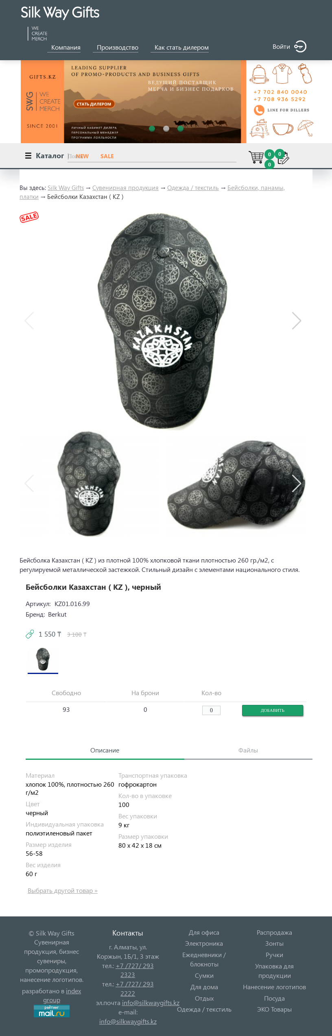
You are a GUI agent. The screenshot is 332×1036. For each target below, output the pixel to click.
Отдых (204, 998)
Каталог (50, 155)
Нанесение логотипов (274, 986)
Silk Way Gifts (66, 187)
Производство (117, 47)
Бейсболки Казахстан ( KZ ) (85, 196)
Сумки (204, 975)
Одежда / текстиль (193, 187)
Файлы (248, 750)
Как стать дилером (182, 47)
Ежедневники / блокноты (204, 959)
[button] (296, 321)
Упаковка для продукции (274, 970)
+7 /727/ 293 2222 (135, 988)
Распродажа (274, 932)
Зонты (274, 943)
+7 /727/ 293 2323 (135, 970)
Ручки (274, 954)
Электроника (204, 943)
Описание (104, 750)
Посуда (274, 998)
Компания (66, 47)
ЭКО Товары (274, 1009)
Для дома (204, 986)
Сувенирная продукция (125, 187)
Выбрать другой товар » (63, 890)
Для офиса (204, 932)
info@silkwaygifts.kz (150, 1002)
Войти (289, 46)
